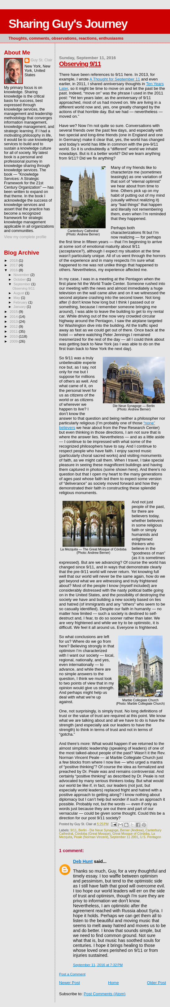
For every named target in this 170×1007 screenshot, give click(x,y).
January (20, 307)
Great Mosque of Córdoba (131, 833)
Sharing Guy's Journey (67, 23)
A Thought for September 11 (114, 79)
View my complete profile (25, 237)
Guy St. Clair (41, 60)
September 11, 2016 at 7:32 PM (98, 965)
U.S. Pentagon (150, 837)
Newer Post (69, 982)
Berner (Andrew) (132, 830)
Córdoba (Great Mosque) (93, 833)
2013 (14, 321)
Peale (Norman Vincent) (91, 837)
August (19, 293)
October (20, 279)
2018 (14, 260)
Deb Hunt (83, 861)
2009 (14, 341)
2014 (14, 316)
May (17, 298)
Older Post (156, 982)
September (23, 284)
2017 (14, 265)
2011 (14, 331)
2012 (14, 326)
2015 (14, 311)
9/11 (73, 830)
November (22, 275)
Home (113, 982)
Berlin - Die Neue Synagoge (98, 830)
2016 (14, 270)
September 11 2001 (124, 837)
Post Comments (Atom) (104, 994)
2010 (14, 336)
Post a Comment (72, 974)
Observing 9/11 (80, 63)
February (21, 302)
